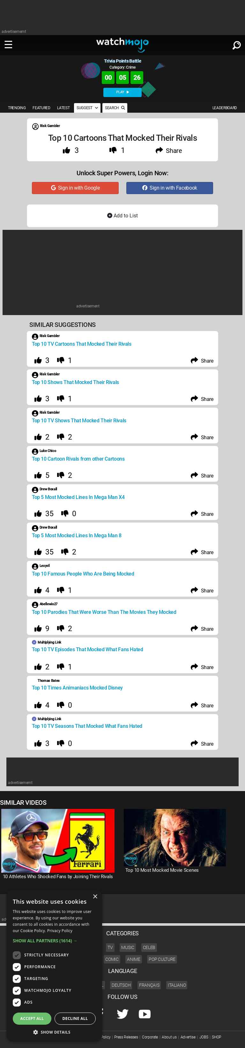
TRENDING (17, 108)
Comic (111, 959)
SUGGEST (87, 108)
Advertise (188, 1037)
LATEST (63, 108)
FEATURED (41, 108)
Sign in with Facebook (169, 188)
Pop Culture (162, 959)
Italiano (177, 985)
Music (127, 947)
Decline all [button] (75, 1018)
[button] (54, 940)
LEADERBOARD (224, 108)
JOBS (203, 1037)
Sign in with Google (75, 188)
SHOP (216, 1037)
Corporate (150, 1037)
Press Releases (126, 1037)
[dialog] (54, 966)
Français (149, 985)
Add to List (122, 216)
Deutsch (121, 985)
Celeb (149, 947)
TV (110, 947)
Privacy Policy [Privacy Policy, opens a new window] (59, 930)
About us (169, 1037)
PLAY (122, 92)
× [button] (95, 896)
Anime (133, 959)
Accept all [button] (32, 1018)
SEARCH (115, 108)
